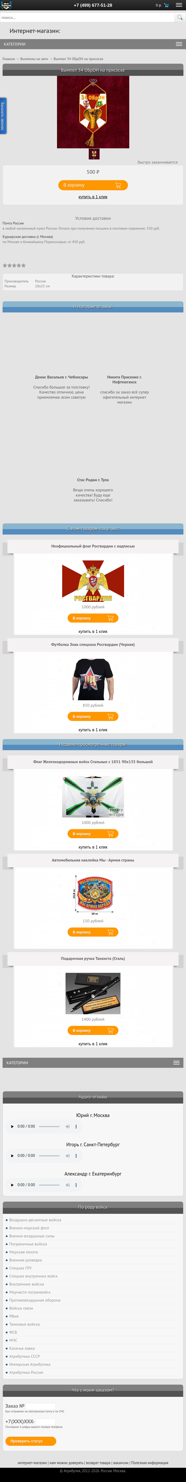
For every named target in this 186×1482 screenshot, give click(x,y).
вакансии (120, 1462)
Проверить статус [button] (27, 1441)
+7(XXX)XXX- (30, 1421)
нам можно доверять (66, 1462)
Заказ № (30, 1406)
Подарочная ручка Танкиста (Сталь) (93, 958)
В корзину (82, 618)
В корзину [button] (74, 185)
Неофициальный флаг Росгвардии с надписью (93, 546)
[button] (180, 17)
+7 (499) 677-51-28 (93, 5)
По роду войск (93, 1207)
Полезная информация (149, 1462)
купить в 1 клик (93, 197)
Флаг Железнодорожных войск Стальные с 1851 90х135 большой (93, 761)
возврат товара (98, 1462)
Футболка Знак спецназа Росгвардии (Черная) (93, 644)
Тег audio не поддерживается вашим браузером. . (44, 1127)
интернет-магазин (32, 1462)
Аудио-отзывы (93, 1097)
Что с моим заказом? (93, 1390)
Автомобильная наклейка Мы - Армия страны (93, 860)
